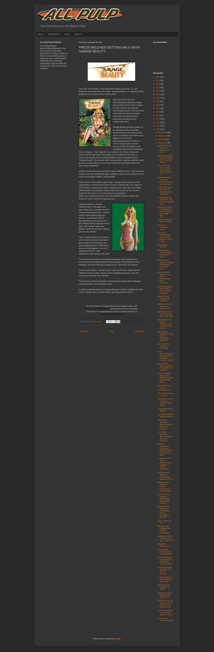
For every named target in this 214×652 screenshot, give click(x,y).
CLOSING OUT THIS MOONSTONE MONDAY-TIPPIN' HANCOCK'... (164, 464)
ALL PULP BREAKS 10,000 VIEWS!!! (165, 415)
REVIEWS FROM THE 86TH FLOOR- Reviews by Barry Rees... (166, 181)
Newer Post (84, 331)
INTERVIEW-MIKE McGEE (165, 410)
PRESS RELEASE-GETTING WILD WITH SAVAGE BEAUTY (165, 159)
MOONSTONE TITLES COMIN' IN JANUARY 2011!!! (165, 254)
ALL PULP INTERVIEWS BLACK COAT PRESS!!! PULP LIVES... (165, 237)
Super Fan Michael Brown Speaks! (165, 220)
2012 (158, 122)
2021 (158, 94)
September (162, 143)
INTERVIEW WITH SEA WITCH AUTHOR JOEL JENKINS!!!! (165, 191)
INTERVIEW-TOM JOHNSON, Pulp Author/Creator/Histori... (166, 201)
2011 (158, 126)
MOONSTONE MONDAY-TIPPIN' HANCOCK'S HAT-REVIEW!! (165, 486)
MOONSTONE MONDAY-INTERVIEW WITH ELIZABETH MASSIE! (164, 512)
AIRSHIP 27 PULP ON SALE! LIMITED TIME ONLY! (165, 402)
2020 (158, 98)
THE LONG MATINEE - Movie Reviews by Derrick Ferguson (165, 424)
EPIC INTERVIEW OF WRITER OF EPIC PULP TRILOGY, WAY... (165, 560)
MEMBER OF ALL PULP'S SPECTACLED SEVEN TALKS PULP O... (165, 324)
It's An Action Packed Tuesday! (165, 619)
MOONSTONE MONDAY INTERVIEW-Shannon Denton (165, 476)
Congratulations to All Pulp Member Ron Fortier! (165, 579)
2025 (158, 81)
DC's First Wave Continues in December (164, 346)
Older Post (139, 331)
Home (40, 34)
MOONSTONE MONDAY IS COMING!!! (164, 298)
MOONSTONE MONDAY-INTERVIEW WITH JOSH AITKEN (164, 499)
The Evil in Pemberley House (163, 227)
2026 (158, 77)
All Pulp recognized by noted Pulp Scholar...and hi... (166, 612)
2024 (158, 84)
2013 (158, 119)
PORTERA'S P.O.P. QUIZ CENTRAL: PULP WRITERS (165, 314)
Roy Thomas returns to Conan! (166, 394)
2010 (158, 129)
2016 (158, 112)
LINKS (67, 34)
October (161, 139)
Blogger (118, 639)
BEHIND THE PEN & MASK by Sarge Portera (165, 306)
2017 (158, 108)
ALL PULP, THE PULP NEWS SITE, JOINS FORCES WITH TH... (165, 170)
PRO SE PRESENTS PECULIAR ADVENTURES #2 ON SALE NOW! (165, 449)
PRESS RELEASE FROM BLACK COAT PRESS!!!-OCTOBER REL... (165, 211)
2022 (158, 91)
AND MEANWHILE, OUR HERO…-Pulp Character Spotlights (165, 290)
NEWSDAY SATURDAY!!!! (164, 545)
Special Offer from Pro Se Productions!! (165, 388)
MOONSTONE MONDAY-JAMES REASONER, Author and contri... (166, 264)
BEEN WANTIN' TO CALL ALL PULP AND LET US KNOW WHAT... (165, 604)
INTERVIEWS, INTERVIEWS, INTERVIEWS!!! (165, 552)
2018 (158, 105)
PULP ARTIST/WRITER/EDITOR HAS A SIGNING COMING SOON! (166, 356)
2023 (158, 88)
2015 (158, 115)
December (162, 132)
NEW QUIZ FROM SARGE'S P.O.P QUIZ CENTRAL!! (166, 538)
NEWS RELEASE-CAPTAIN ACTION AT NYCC (165, 149)
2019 (158, 101)
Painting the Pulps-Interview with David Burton (165, 595)
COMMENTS (54, 34)
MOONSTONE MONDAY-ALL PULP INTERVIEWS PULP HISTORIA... (164, 277)
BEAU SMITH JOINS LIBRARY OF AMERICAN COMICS (165, 367)
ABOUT (78, 34)
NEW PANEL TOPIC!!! (163, 246)
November (162, 136)
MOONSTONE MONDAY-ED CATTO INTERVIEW (164, 529)
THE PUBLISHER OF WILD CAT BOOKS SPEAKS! (165, 570)
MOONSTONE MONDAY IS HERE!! (164, 587)
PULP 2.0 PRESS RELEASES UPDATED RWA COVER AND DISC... (165, 378)
